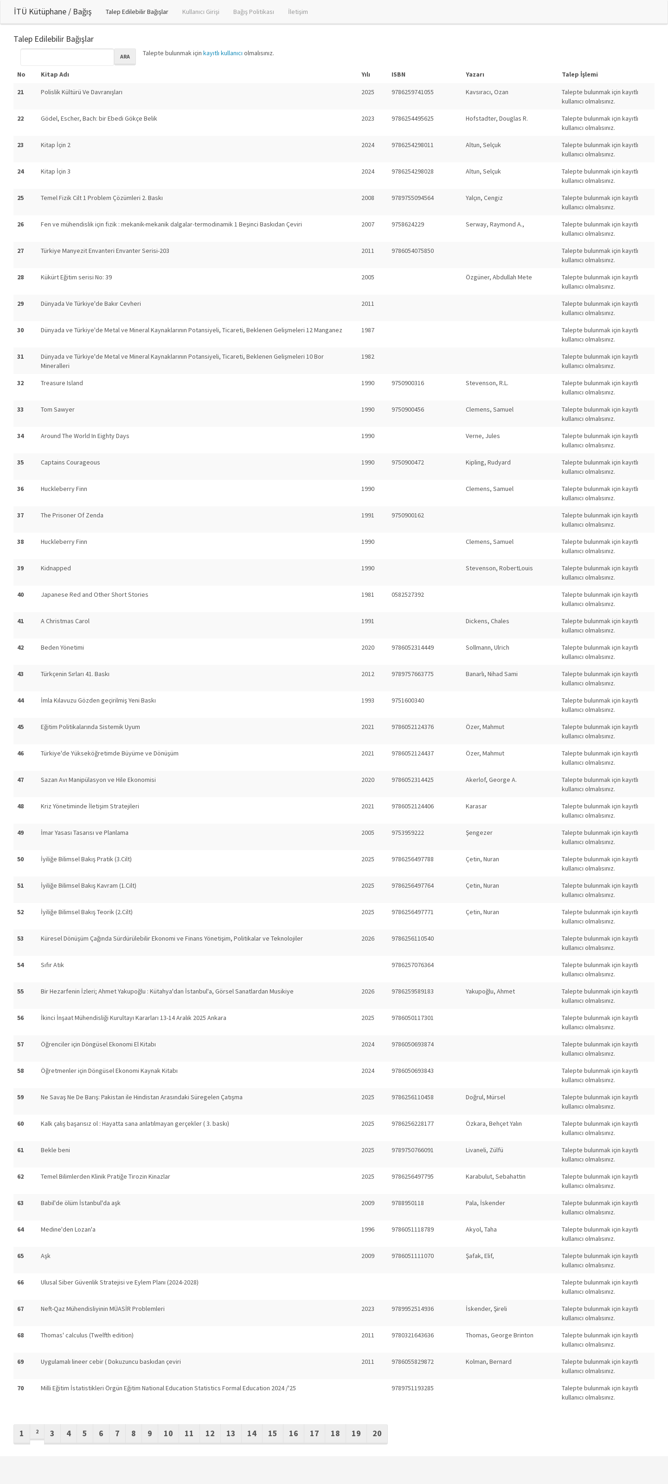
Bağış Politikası (253, 11)
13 (231, 1433)
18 (335, 1433)
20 (377, 1433)
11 (189, 1433)
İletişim (298, 11)
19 (356, 1433)
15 (272, 1433)
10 (168, 1433)
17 (314, 1433)
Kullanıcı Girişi (200, 11)
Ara (125, 56)
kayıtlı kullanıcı (223, 53)
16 (293, 1433)
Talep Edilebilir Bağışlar (137, 11)
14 (252, 1433)
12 (210, 1433)
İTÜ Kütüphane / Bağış (53, 11)
